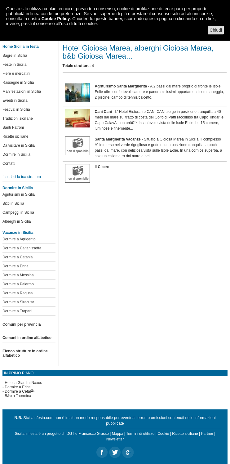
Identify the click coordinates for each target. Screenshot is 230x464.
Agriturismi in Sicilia (18, 194)
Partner (207, 433)
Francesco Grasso (93, 433)
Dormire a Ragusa (17, 293)
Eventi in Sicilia (15, 100)
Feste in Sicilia (14, 64)
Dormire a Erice (17, 387)
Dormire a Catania (17, 257)
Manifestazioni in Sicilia (21, 91)
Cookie (163, 433)
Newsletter (115, 439)
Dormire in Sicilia (16, 154)
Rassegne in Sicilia (18, 82)
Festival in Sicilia (16, 109)
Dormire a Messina (18, 275)
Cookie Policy (56, 18)
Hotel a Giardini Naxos (23, 383)
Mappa (117, 433)
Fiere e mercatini (16, 73)
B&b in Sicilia (13, 203)
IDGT (69, 433)
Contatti (8, 163)
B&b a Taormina (18, 396)
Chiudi (216, 30)
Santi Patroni (13, 127)
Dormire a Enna (15, 266)
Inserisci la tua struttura (21, 177)
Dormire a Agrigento (19, 239)
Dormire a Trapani (17, 311)
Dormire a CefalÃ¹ (19, 391)
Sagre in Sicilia (14, 55)
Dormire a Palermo (18, 284)
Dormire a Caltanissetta (21, 248)
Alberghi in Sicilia (16, 221)
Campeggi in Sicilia (18, 212)
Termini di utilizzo (140, 433)
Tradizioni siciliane (17, 118)
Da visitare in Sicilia (18, 145)
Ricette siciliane (15, 136)
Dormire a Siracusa (18, 302)
